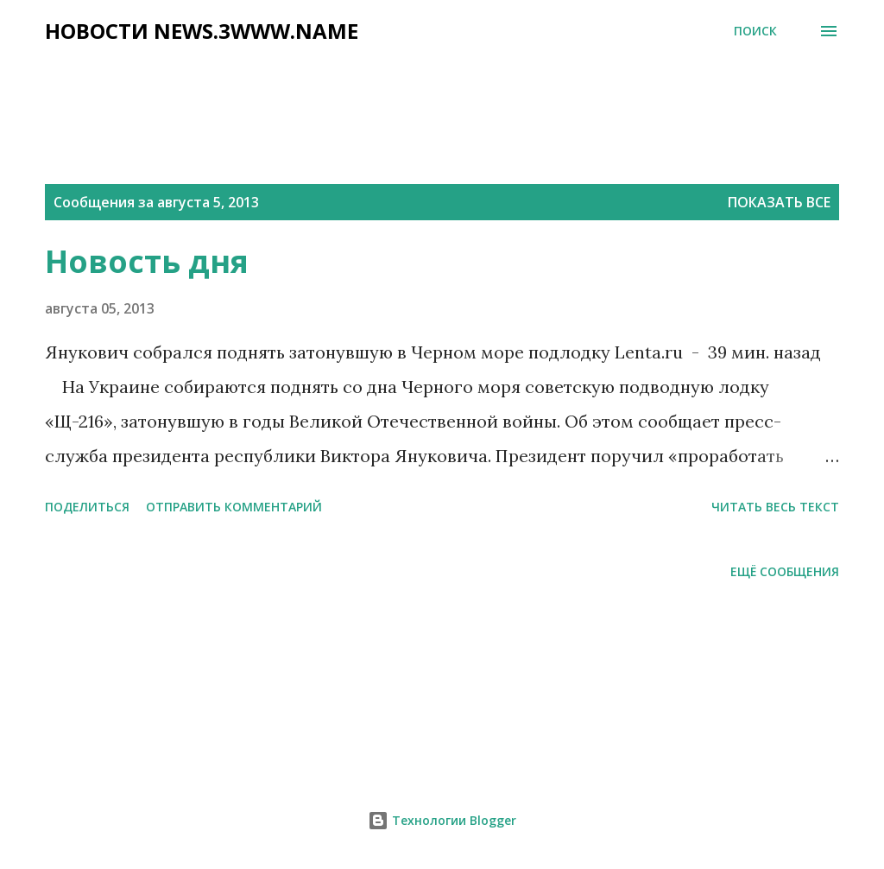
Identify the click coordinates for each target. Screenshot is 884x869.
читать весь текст (775, 506)
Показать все (779, 202)
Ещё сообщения (784, 571)
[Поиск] (755, 31)
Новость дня (147, 261)
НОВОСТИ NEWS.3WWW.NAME (201, 30)
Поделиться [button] (87, 506)
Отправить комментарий (234, 506)
